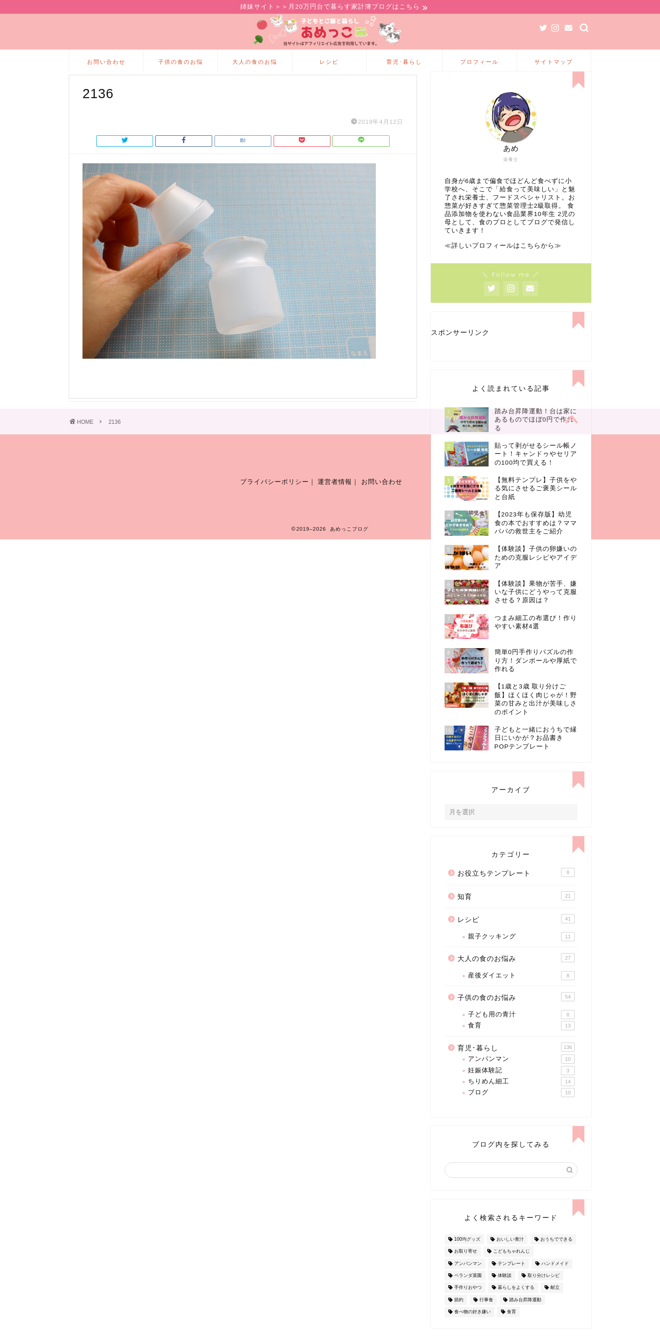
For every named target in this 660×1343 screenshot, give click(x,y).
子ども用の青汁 (521, 1029)
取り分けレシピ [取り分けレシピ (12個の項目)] (544, 1290)
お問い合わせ (106, 63)
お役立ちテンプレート (516, 887)
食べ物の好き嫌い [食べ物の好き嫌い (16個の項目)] (472, 1326)
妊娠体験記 (521, 1085)
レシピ (329, 63)
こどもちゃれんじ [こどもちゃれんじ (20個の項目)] (511, 1266)
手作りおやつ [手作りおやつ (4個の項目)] (468, 1302)
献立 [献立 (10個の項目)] (555, 1302)
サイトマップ (553, 63)
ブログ (521, 1107)
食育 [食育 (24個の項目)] (511, 1326)
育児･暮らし (404, 63)
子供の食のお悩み (180, 66)
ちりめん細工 (521, 1096)
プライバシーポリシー (274, 501)
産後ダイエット (521, 990)
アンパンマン (521, 1074)
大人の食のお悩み (254, 66)
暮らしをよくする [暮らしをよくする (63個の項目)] (516, 1302)
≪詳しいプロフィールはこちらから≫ (503, 260)
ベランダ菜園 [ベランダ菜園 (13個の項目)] (468, 1290)
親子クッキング (521, 951)
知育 (516, 911)
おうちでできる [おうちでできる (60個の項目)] (556, 1254)
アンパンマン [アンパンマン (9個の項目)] (468, 1278)
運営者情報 (335, 501)
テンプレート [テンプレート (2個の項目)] (511, 1278)
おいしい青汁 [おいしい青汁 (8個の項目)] (510, 1254)
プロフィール (479, 63)
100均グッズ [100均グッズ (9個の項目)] (467, 1254)
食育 (521, 1040)
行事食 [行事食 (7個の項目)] (486, 1314)
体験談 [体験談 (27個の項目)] (505, 1290)
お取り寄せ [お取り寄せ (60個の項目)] (465, 1266)
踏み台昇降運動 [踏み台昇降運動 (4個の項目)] (525, 1314)
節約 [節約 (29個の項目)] (458, 1314)
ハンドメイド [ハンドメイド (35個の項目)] (555, 1278)
